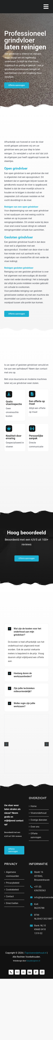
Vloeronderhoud (38, 813)
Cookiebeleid (12, 889)
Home (33, 806)
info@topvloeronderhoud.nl (40, 897)
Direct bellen (12, 903)
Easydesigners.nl (33, 961)
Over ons (35, 826)
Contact (10, 896)
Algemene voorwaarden (12, 874)
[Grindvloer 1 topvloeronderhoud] (26, 715)
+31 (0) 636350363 (40, 888)
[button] (26, 632)
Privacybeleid (12, 882)
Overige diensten (39, 820)
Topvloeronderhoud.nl (35, 952)
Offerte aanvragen (36, 835)
